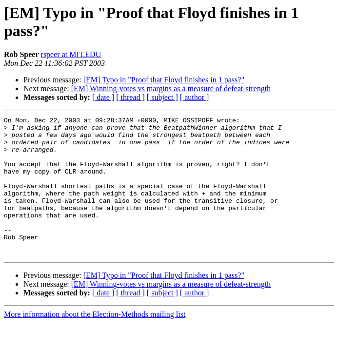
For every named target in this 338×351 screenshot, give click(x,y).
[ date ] (103, 97)
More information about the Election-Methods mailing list (94, 342)
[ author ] (194, 97)
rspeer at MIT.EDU (71, 54)
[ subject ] (162, 97)
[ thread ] (130, 97)
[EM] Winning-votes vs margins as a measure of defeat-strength (171, 88)
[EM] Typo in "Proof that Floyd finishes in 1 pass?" (163, 80)
